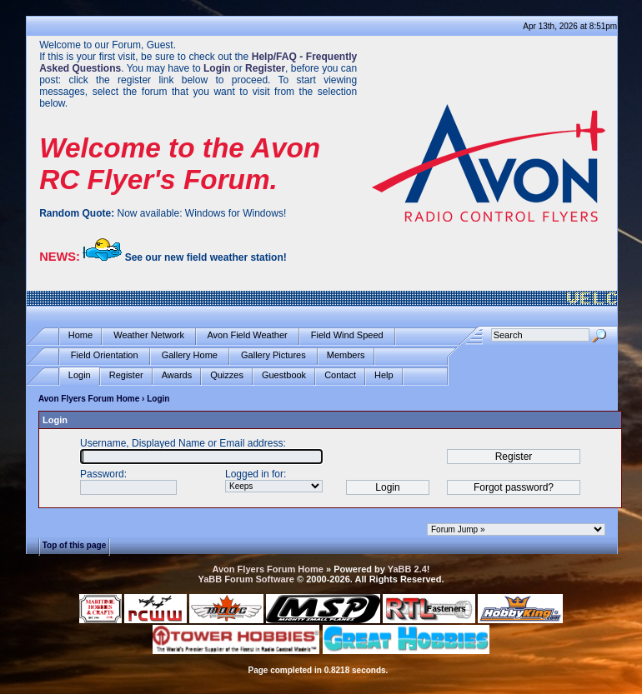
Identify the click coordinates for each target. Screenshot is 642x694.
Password (102, 474)
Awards (176, 375)
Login (79, 375)
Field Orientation (104, 355)
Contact (340, 375)
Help (384, 375)
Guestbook (283, 375)
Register (126, 375)
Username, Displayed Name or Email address (181, 443)
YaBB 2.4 (407, 569)
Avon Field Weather (247, 335)
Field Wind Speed (347, 335)
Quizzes (227, 375)
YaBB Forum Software (246, 579)
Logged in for (254, 474)
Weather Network (149, 335)
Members (346, 355)
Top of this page (74, 545)
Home (80, 335)
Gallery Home (189, 355)
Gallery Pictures (273, 355)
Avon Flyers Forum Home (88, 398)
